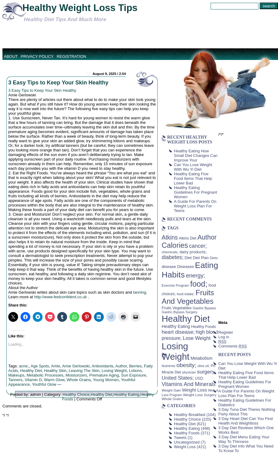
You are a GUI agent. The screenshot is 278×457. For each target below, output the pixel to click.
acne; (24, 366)
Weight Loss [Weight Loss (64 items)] (194, 390)
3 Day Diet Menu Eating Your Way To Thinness (243, 439)
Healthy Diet (31, 370)
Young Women (106, 379)
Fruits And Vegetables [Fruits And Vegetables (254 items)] (188, 296)
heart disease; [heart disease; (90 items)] (178, 332)
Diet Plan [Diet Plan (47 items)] (201, 257)
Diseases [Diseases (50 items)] (185, 266)
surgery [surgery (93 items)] (206, 372)
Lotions (135, 370)
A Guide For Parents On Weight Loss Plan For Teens (195, 206)
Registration (71, 56)
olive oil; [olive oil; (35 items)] (203, 366)
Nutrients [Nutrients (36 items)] (168, 366)
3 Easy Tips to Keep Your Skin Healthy (58, 83)
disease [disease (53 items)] (169, 266)
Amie (55, 366)
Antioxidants (102, 366)
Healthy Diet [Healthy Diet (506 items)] (186, 319)
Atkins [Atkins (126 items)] (170, 237)
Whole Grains (79, 379)
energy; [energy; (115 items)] (195, 275)
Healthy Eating (126, 394)
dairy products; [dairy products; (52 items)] (192, 252)
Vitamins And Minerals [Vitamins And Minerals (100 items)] (189, 384)
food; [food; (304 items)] (198, 284)
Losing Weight (114, 370)
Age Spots (40, 366)
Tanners (15, 379)
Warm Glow (54, 379)
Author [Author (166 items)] (207, 237)
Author (121, 366)
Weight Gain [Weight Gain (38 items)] (171, 390)
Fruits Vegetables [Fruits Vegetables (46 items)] (177, 308)
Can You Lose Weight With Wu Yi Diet (193, 167)
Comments (232, 346)
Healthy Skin (55, 370)
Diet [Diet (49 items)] (188, 257)
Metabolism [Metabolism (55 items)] (201, 358)
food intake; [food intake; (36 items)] (186, 294)
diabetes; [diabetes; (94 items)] (172, 257)
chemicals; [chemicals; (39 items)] (170, 252)
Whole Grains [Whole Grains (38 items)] (172, 399)
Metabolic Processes (45, 375)
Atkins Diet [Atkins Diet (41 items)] (187, 238)
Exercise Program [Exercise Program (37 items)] (175, 285)
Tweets (180, 437)
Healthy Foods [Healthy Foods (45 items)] (203, 327)
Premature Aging (104, 375)
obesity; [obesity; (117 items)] (186, 365)
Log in (223, 337)
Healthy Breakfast (189, 414)
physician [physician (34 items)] (189, 372)
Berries (135, 366)
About (11, 56)
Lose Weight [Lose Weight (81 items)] (197, 338)
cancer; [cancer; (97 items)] (198, 246)
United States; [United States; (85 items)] (178, 378)
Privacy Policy (37, 56)
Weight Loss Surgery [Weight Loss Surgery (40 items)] (199, 395)
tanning (139, 292)
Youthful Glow (44, 384)
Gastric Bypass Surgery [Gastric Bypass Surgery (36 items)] (179, 312)
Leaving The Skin (84, 370)
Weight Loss (185, 446)
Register (225, 332)
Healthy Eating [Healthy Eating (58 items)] (176, 326)
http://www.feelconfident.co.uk (60, 297)
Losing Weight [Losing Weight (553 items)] (176, 351)
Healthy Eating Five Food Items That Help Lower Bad (193, 178)
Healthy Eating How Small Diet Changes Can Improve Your (195, 155)
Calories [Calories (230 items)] (175, 245)
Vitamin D (33, 379)
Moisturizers (76, 375)
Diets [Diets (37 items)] (214, 258)
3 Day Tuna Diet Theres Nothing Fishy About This (246, 411)
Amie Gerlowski (76, 366)
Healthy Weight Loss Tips (79, 7)
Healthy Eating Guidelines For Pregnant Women (195, 192)
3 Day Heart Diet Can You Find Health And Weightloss (245, 420)
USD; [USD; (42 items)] (199, 378)
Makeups (16, 375)
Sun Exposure (133, 375)
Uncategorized (187, 442)
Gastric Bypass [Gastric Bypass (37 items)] (204, 308)
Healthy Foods (187, 433)
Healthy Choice (75, 394)
